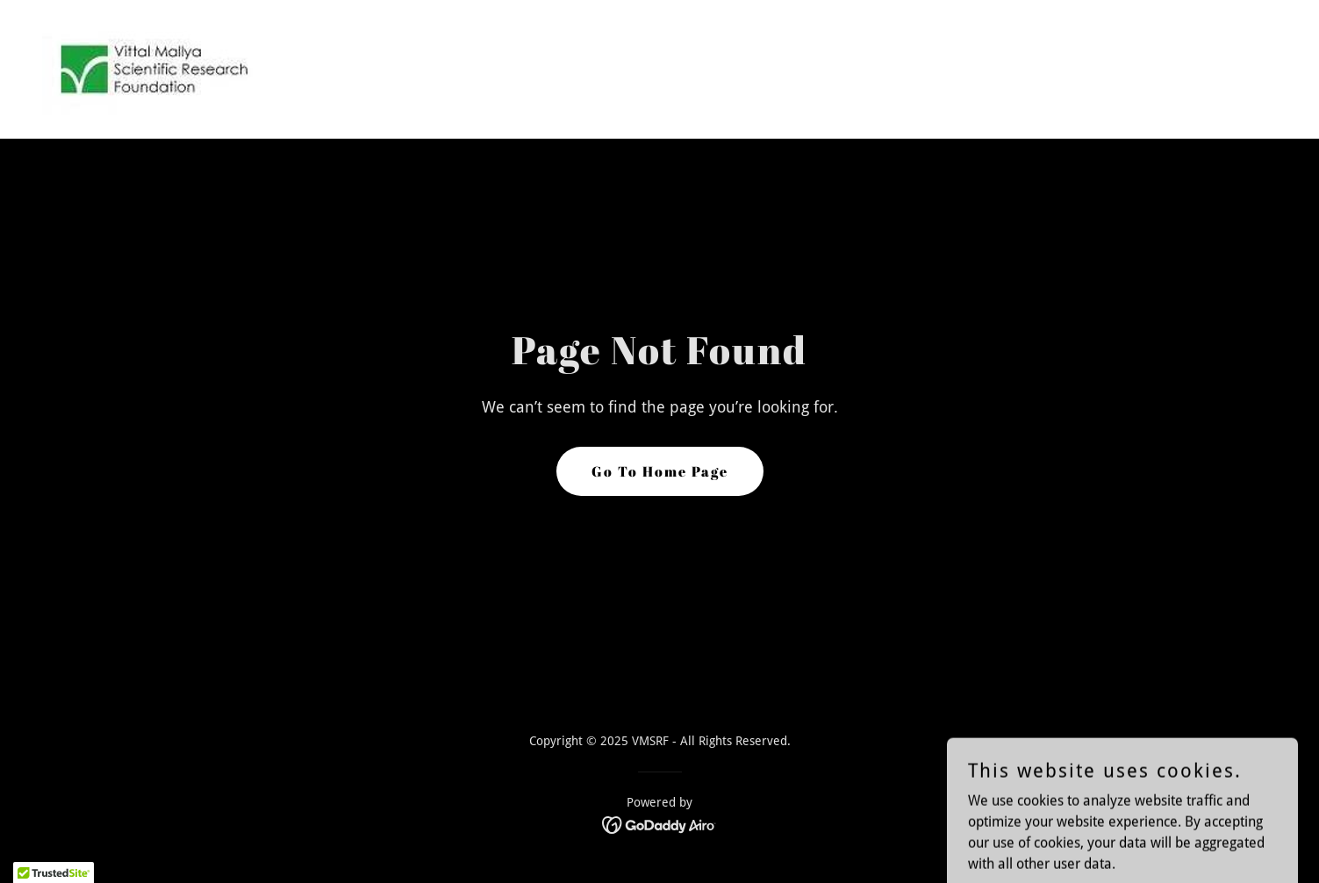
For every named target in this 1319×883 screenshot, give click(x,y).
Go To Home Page (659, 471)
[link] (152, 68)
